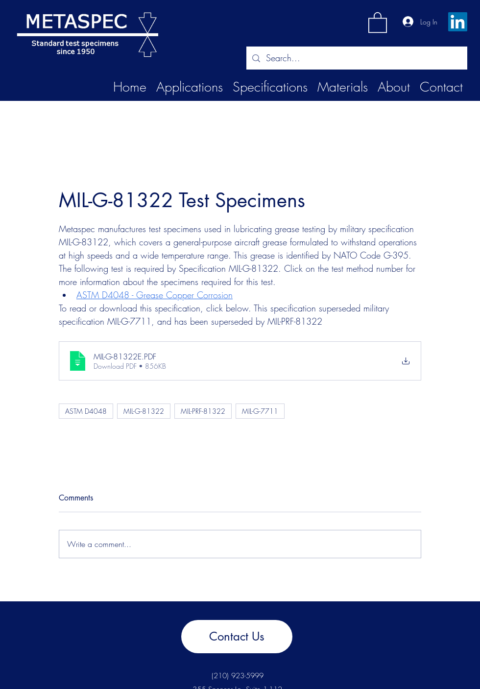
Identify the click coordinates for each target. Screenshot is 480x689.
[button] (377, 22)
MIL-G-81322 (143, 411)
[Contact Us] (236, 636)
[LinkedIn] (457, 21)
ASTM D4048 (86, 411)
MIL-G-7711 (260, 411)
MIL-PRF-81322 (203, 411)
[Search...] (356, 58)
